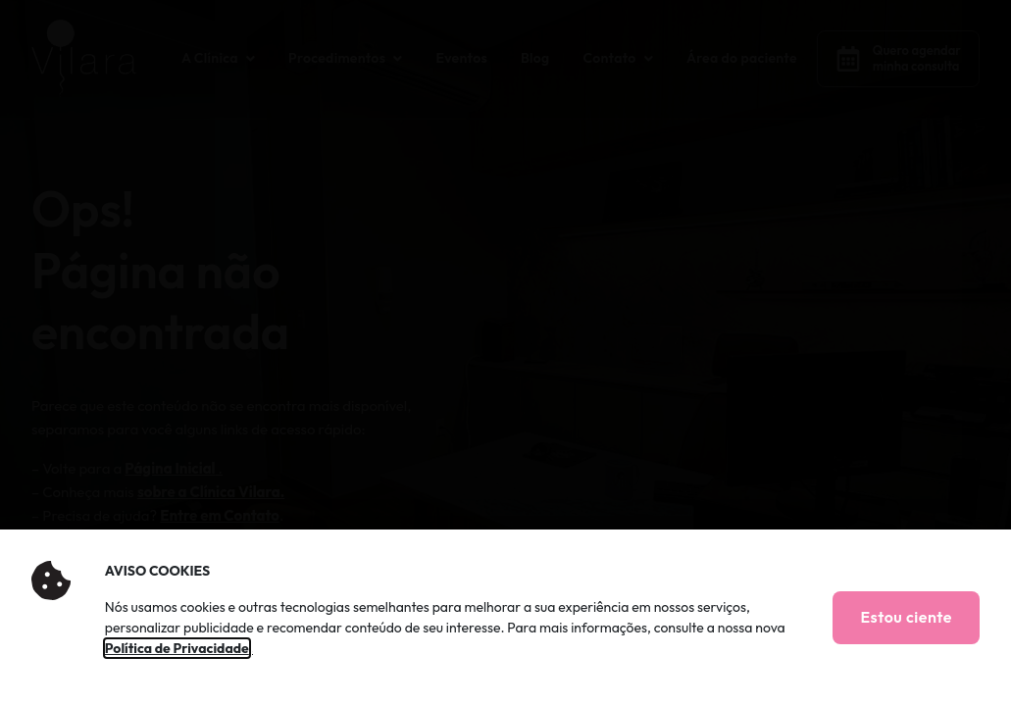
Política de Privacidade (177, 648)
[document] (505, 353)
